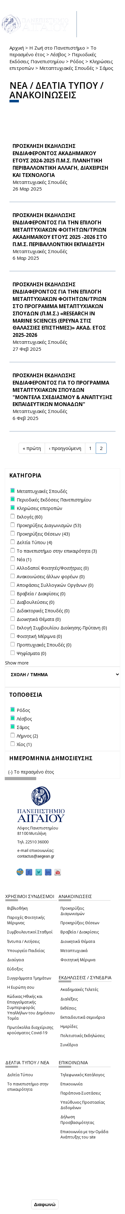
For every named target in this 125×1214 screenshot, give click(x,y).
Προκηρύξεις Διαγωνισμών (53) (49, 525)
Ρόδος (77, 61)
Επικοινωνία (71, 1084)
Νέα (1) (24, 559)
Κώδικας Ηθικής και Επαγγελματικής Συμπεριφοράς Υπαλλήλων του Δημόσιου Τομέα (31, 1007)
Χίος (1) (24, 744)
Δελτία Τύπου (20, 1074)
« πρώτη (32, 448)
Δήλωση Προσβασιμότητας (77, 1119)
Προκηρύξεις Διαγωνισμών (72, 911)
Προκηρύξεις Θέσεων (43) (43, 534)
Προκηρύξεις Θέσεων (79, 923)
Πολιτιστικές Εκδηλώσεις (82, 1035)
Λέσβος (58, 54)
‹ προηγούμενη (65, 448)
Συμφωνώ (16, 1204)
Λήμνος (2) (27, 736)
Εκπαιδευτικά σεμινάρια (82, 1017)
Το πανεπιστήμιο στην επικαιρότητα (27, 1086)
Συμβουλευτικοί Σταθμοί (30, 932)
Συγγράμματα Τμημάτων (29, 978)
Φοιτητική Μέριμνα (77, 959)
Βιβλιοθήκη (17, 908)
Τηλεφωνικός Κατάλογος (82, 1074)
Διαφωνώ (45, 1204)
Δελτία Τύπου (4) (34, 542)
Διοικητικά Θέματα (77, 941)
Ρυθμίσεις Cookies (25, 1191)
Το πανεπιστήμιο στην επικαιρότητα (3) (57, 551)
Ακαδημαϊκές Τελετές (79, 989)
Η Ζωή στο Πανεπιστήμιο (57, 48)
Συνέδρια (69, 1044)
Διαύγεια (15, 959)
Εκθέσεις (68, 1008)
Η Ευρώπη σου (20, 987)
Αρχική (16, 48)
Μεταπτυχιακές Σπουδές (66, 68)
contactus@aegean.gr (37, 856)
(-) (11, 772)
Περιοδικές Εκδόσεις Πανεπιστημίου (52, 57)
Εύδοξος (15, 969)
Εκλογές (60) (30, 517)
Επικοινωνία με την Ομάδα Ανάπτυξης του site (84, 1134)
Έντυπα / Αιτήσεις (23, 941)
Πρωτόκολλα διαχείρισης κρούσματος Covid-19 (30, 1030)
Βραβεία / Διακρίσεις (79, 932)
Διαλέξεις (69, 999)
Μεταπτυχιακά (74, 950)
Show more (17, 663)
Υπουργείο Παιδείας (26, 950)
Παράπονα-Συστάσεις (80, 1093)
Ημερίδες (68, 1026)
